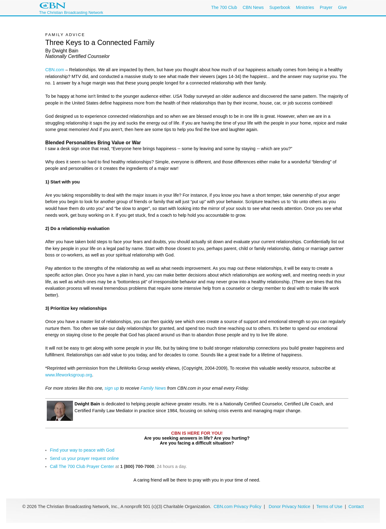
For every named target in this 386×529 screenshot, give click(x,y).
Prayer (326, 7)
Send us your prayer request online (84, 458)
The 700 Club (224, 7)
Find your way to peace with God (82, 450)
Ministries (305, 7)
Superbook (279, 7)
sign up (112, 388)
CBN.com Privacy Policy (237, 506)
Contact (356, 506)
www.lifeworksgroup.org (68, 374)
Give (342, 7)
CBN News (253, 7)
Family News (154, 388)
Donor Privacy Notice (289, 506)
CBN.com (54, 69)
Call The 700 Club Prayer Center (82, 466)
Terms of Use (330, 506)
